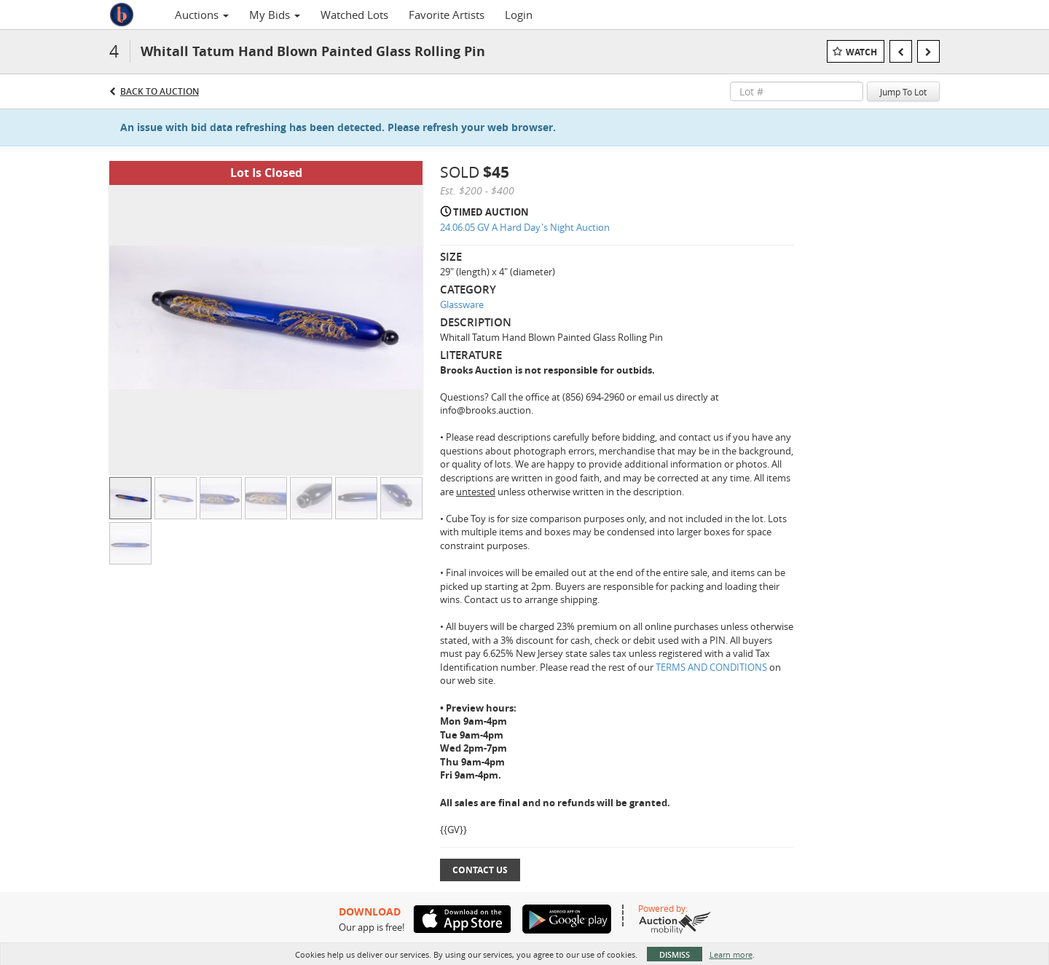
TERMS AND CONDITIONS (712, 667)
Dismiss (674, 954)
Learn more (731, 954)
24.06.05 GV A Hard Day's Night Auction (525, 227)
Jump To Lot (903, 92)
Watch (861, 52)
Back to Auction (159, 91)
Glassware (462, 304)
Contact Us (480, 870)
